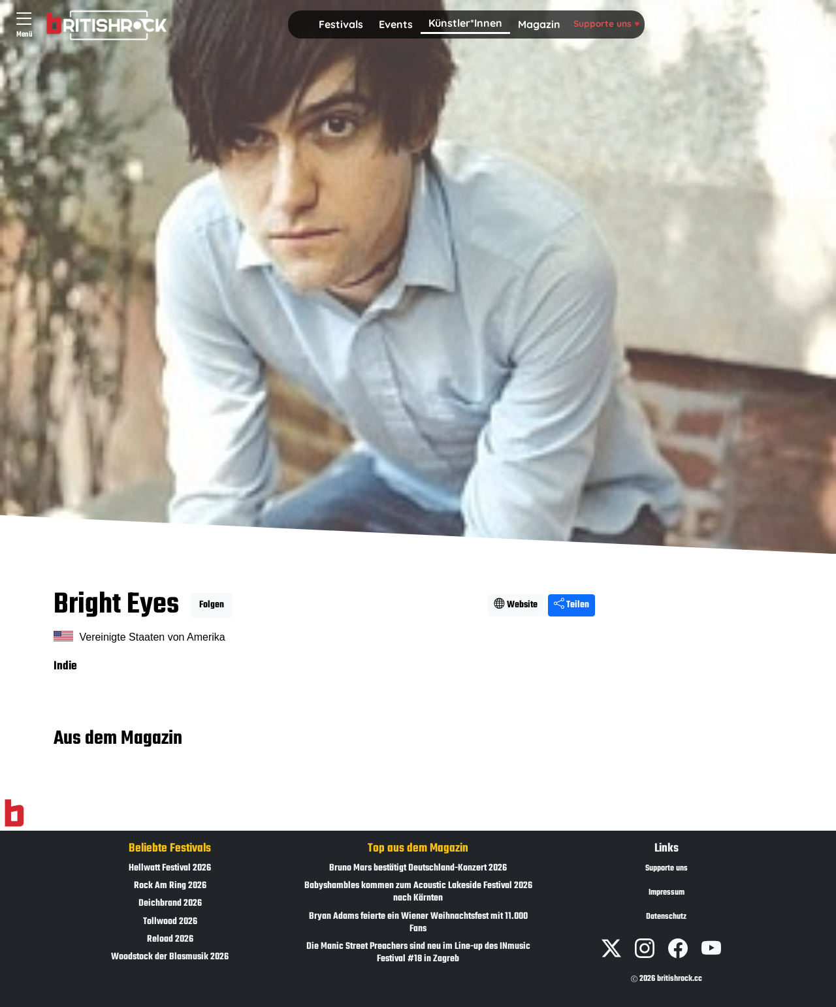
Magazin (539, 24)
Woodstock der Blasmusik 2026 (170, 957)
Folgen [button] (211, 605)
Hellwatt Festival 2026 (170, 868)
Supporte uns (606, 23)
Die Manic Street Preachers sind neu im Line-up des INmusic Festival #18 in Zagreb (418, 953)
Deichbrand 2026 (170, 903)
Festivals (341, 24)
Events (396, 24)
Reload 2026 (170, 939)
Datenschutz (666, 916)
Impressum (666, 892)
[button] (341, 24)
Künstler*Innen (465, 22)
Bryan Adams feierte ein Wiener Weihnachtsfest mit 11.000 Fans (418, 922)
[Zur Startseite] (14, 813)
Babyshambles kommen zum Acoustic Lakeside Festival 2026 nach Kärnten (418, 892)
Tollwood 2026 (170, 921)
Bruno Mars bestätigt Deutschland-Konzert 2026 (418, 868)
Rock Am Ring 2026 (170, 885)
